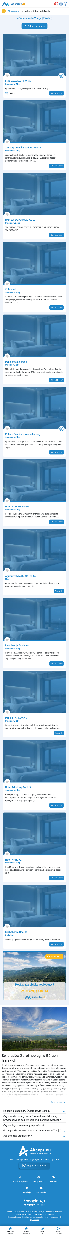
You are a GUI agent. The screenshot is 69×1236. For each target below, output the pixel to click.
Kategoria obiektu (10, 1230)
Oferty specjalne (26, 1230)
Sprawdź (59, 591)
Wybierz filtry (42, 1230)
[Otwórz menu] (65, 4)
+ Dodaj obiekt (54, 956)
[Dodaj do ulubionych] (7, 75)
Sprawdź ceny (57, 93)
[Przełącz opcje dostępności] (61, 4)
